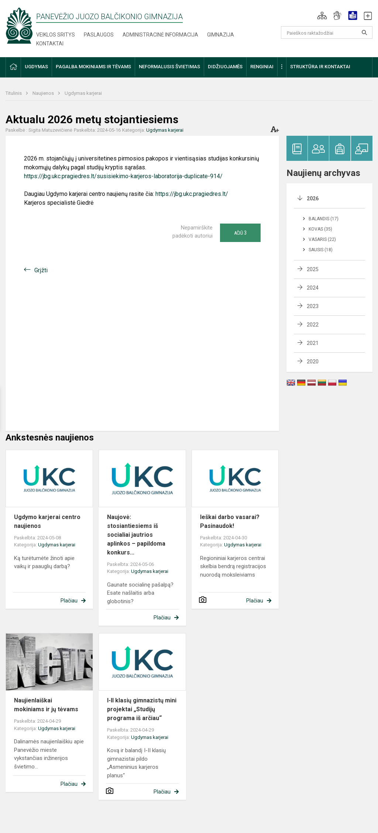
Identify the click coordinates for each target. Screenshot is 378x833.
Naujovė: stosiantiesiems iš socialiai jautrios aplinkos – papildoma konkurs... (136, 535)
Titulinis (14, 93)
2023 (313, 306)
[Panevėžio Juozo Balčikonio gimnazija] (19, 25)
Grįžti (41, 270)
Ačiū (240, 233)
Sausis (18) (321, 249)
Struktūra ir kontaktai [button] (320, 66)
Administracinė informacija (160, 35)
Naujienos (43, 93)
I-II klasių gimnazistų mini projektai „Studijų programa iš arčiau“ (141, 709)
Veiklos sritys (55, 35)
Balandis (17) (324, 218)
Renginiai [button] (262, 66)
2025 (313, 269)
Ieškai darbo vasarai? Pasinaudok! (230, 521)
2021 (313, 343)
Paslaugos (99, 35)
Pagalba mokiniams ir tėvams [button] (93, 66)
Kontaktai (49, 43)
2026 (313, 198)
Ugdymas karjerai (83, 93)
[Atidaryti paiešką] (364, 32)
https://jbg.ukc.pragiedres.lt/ (191, 193)
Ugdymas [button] (36, 66)
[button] (322, 15)
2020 (313, 361)
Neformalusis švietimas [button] (169, 66)
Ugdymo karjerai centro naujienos (47, 521)
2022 (313, 325)
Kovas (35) (320, 229)
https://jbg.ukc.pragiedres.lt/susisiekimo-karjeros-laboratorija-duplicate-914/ (123, 176)
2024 (313, 288)
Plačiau (69, 601)
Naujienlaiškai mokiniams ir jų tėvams (46, 705)
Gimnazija (220, 35)
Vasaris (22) (322, 239)
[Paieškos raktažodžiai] (327, 32)
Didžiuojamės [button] (225, 66)
